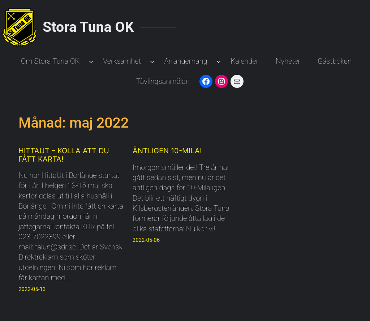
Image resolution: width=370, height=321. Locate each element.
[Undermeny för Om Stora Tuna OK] (91, 61)
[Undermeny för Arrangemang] (218, 61)
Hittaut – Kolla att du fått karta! (63, 155)
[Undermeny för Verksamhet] (152, 61)
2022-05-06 (146, 240)
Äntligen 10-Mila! (167, 151)
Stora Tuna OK (88, 27)
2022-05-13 (32, 289)
